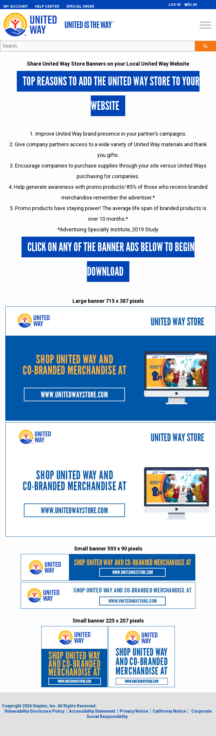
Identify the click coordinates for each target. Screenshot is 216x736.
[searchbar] (205, 46)
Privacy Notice (134, 711)
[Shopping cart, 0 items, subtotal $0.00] (190, 4)
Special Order (80, 6)
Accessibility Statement (92, 711)
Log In (175, 5)
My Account (16, 6)
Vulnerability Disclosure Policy (34, 711)
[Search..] (97, 46)
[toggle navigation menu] (205, 26)
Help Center (47, 6)
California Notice (169, 711)
